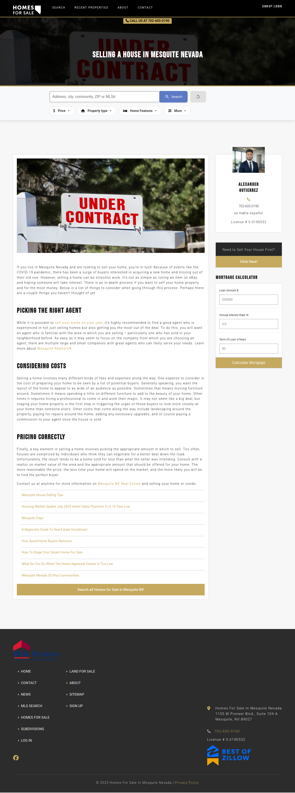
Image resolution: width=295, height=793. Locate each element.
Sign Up (267, 6)
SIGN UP (74, 707)
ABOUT (73, 684)
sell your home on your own (79, 323)
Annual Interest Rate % (233, 315)
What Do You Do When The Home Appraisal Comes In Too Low (67, 564)
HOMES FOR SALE (34, 718)
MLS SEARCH (30, 707)
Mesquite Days (32, 518)
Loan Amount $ (229, 291)
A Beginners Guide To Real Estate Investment (55, 529)
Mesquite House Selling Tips (42, 495)
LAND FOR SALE (80, 672)
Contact (145, 7)
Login (278, 6)
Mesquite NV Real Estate (119, 484)
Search (58, 7)
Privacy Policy (187, 783)
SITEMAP (75, 695)
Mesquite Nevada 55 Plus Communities (50, 575)
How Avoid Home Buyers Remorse (47, 541)
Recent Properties (91, 7)
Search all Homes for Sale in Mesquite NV (111, 590)
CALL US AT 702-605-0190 (147, 21)
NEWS (24, 695)
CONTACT (27, 684)
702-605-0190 (249, 206)
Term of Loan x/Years (232, 340)
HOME (24, 672)
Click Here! (249, 262)
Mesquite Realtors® (55, 348)
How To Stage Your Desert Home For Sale (52, 552)
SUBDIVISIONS (31, 730)
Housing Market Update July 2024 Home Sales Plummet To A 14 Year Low (76, 506)
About (123, 7)
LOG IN (25, 741)
